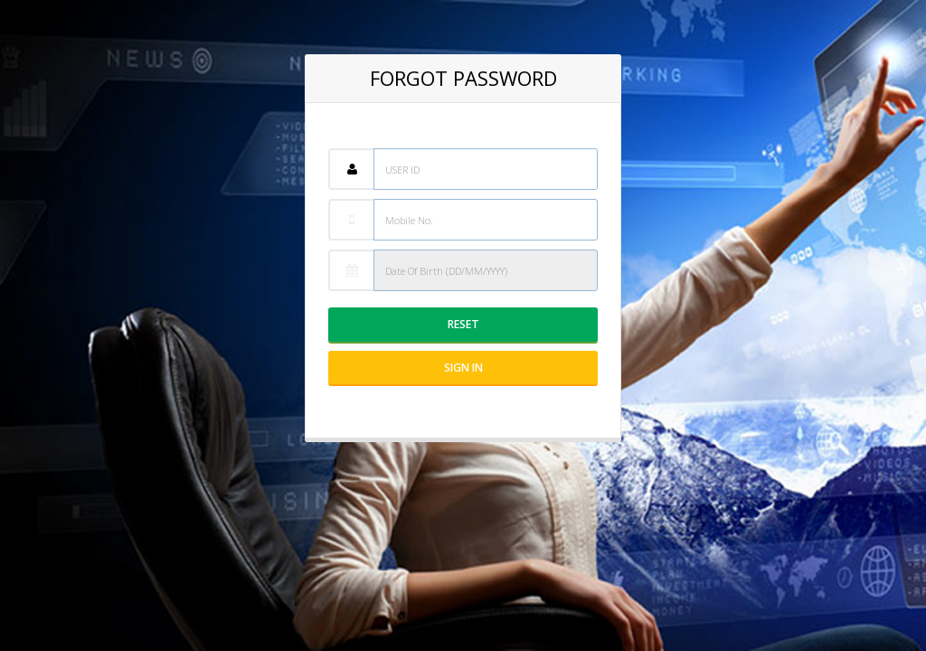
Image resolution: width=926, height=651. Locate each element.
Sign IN (463, 367)
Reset (463, 324)
